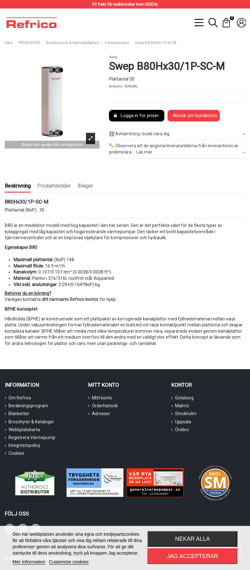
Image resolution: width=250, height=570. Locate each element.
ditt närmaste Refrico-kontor (70, 299)
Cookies (16, 453)
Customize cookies (68, 561)
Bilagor (85, 186)
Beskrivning (18, 186)
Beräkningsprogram (28, 405)
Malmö (182, 405)
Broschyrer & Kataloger (31, 421)
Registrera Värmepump (32, 437)
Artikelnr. (116, 86)
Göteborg (184, 397)
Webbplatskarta (24, 429)
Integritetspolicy (24, 445)
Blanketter (19, 413)
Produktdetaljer (54, 186)
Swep (113, 57)
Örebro (182, 429)
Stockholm (185, 413)
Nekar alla (192, 539)
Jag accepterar (192, 556)
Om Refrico (20, 397)
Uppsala (183, 421)
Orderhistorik (105, 405)
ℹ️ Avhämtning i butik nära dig (177, 134)
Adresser (101, 413)
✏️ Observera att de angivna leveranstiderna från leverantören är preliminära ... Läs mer (177, 149)
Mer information (29, 561)
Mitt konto (102, 397)
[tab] (177, 134)
